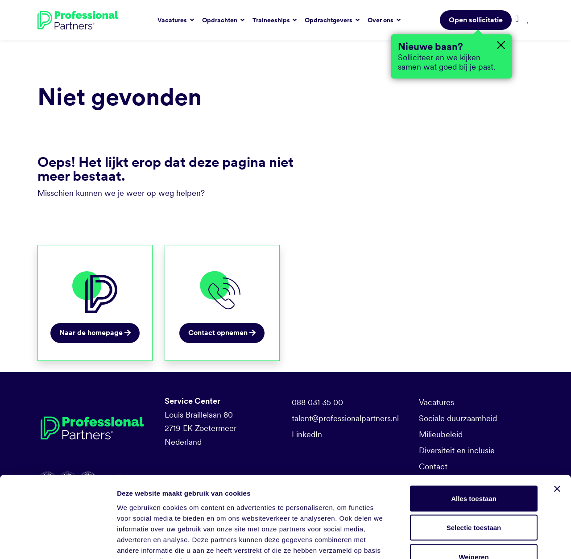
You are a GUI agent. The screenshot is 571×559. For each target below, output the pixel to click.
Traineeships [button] (271, 20)
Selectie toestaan (474, 471)
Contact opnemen (222, 332)
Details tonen (482, 541)
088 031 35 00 (317, 402)
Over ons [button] (381, 20)
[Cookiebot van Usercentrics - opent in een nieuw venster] (58, 541)
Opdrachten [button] (220, 20)
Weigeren (473, 500)
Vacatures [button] (172, 20)
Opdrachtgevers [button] (329, 20)
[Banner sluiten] (557, 432)
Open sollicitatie (476, 20)
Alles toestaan (474, 442)
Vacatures (436, 402)
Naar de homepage (95, 332)
